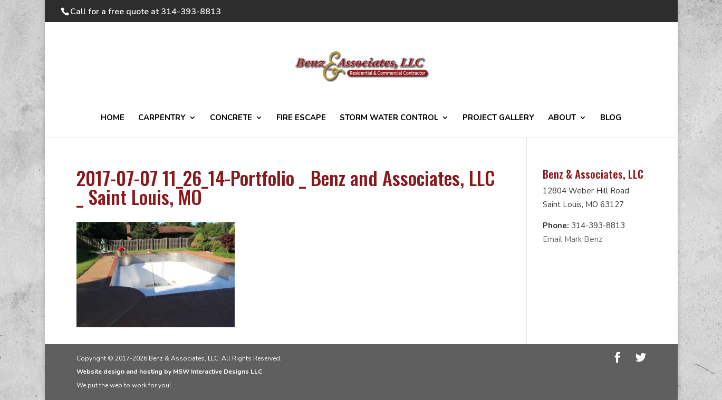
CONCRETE (231, 118)
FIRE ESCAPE (301, 118)
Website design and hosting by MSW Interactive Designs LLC (169, 371)
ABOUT (562, 118)
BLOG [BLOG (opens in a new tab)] (610, 118)
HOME (112, 118)
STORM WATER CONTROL (389, 118)
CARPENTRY (162, 118)
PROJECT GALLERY (498, 118)
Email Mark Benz (572, 239)
